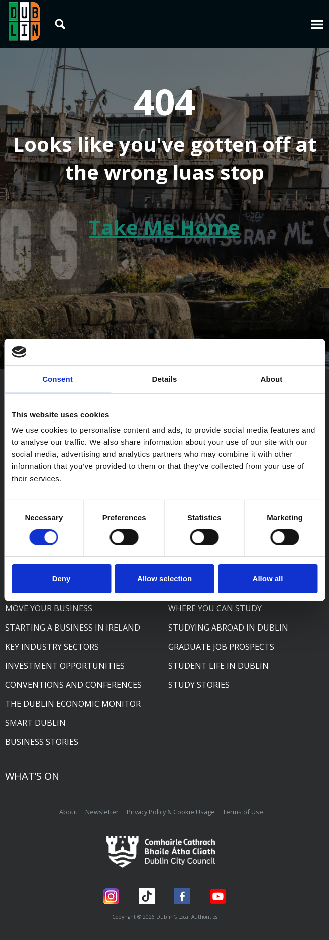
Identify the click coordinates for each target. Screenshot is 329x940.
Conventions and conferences (73, 684)
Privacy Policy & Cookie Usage (171, 811)
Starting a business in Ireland (72, 627)
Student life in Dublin (218, 665)
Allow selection (164, 578)
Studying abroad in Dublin (228, 627)
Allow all (268, 578)
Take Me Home (164, 227)
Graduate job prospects (221, 646)
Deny (61, 578)
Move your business (48, 608)
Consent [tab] (57, 378)
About (68, 811)
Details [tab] (164, 378)
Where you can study (215, 608)
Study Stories (199, 684)
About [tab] (272, 378)
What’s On (32, 776)
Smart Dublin (35, 722)
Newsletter (102, 811)
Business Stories (41, 741)
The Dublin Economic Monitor (73, 703)
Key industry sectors (52, 646)
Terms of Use (243, 811)
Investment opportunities (65, 665)
